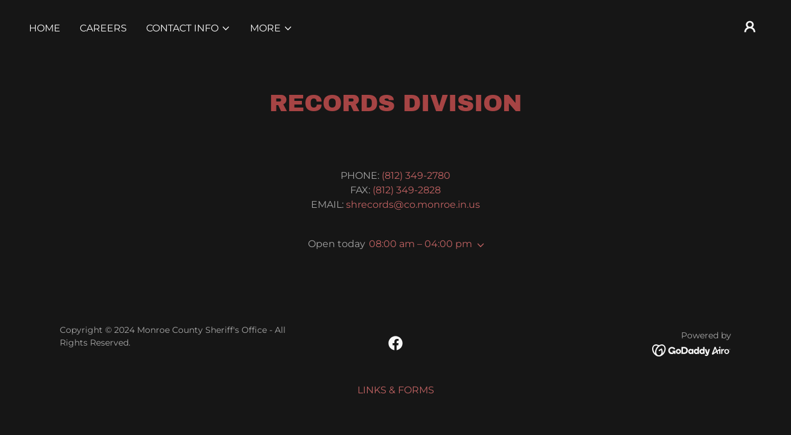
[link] (395, 343)
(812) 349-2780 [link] (416, 175)
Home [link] (44, 28)
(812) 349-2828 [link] (407, 190)
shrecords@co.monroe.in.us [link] (413, 204)
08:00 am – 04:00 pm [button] (420, 244)
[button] (188, 28)
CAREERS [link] (103, 28)
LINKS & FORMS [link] (395, 390)
